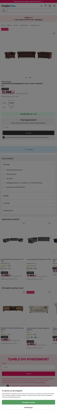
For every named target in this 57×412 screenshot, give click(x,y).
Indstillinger (28, 407)
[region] (28, 399)
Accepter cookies (28, 402)
